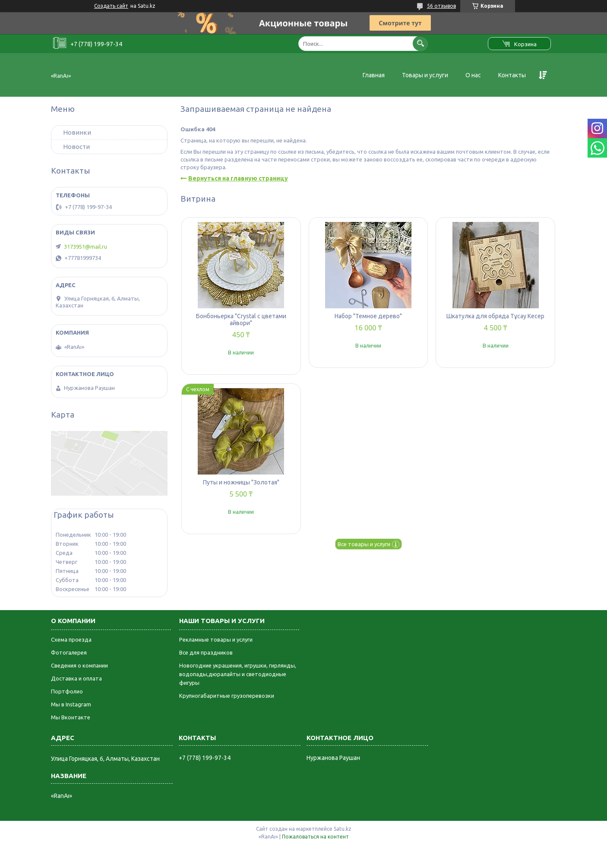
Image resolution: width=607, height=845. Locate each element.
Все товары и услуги (364, 544)
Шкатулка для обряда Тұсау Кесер (495, 316)
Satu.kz (342, 829)
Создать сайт (111, 6)
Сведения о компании (79, 665)
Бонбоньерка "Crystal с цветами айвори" (241, 319)
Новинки (77, 132)
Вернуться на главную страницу (238, 178)
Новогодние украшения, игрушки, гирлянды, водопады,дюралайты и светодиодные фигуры (237, 674)
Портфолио (67, 691)
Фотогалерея (69, 652)
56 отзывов (441, 6)
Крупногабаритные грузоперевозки (226, 696)
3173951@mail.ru (85, 247)
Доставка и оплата (76, 678)
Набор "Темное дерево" (368, 316)
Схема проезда (71, 639)
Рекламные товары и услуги (216, 639)
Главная (374, 75)
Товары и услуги (425, 75)
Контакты (512, 75)
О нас (473, 75)
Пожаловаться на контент (315, 836)
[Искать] (420, 43)
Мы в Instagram (71, 704)
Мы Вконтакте (70, 717)
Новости (76, 146)
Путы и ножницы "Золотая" (241, 482)
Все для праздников (206, 652)
